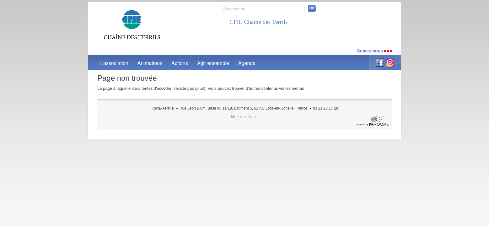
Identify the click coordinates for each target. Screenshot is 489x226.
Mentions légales (245, 117)
